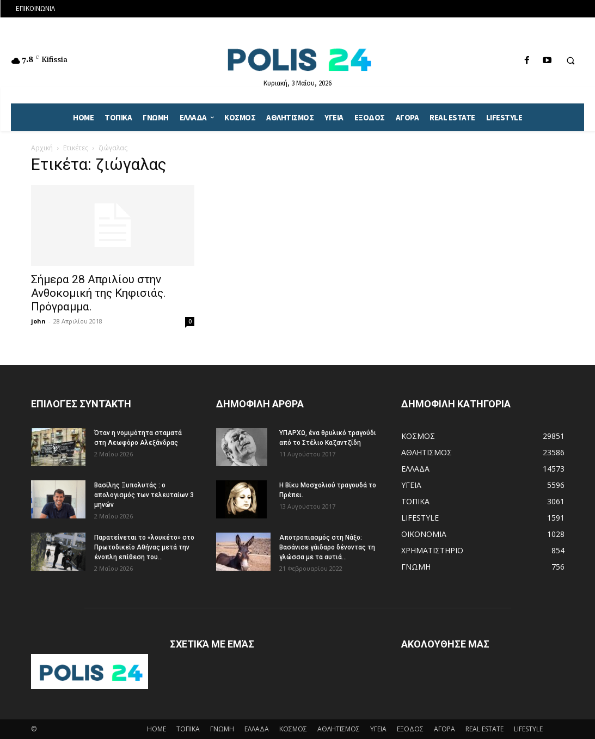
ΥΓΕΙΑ (378, 729)
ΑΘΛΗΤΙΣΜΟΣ (338, 729)
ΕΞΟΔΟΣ (410, 729)
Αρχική (42, 147)
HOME (156, 729)
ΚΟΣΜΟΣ (293, 729)
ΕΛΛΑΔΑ (256, 729)
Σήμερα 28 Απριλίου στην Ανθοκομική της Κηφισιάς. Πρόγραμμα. (98, 293)
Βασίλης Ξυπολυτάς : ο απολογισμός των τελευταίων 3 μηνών (144, 495)
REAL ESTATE (484, 729)
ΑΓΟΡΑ (444, 729)
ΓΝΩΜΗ (222, 729)
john (38, 321)
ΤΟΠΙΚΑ (188, 729)
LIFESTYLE (528, 729)
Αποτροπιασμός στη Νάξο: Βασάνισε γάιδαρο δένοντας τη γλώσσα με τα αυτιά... (327, 547)
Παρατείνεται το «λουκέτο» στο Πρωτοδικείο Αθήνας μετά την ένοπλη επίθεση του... (144, 547)
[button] (570, 61)
